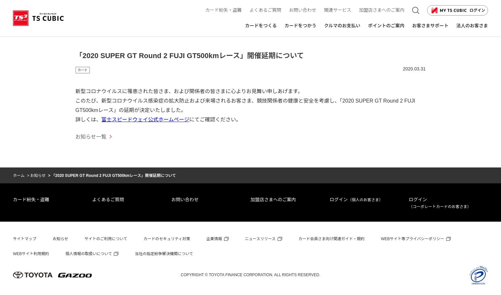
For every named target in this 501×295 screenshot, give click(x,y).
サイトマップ (24, 239)
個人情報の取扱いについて (89, 254)
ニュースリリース (260, 239)
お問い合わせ (184, 199)
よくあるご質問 (108, 199)
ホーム (19, 175)
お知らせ (38, 175)
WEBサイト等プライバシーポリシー (412, 239)
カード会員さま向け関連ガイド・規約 (331, 239)
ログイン (457, 10)
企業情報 (214, 239)
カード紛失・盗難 (31, 199)
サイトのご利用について (106, 239)
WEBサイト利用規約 (31, 254)
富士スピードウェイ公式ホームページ (145, 119)
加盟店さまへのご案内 (273, 199)
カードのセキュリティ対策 (167, 239)
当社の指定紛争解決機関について (164, 254)
